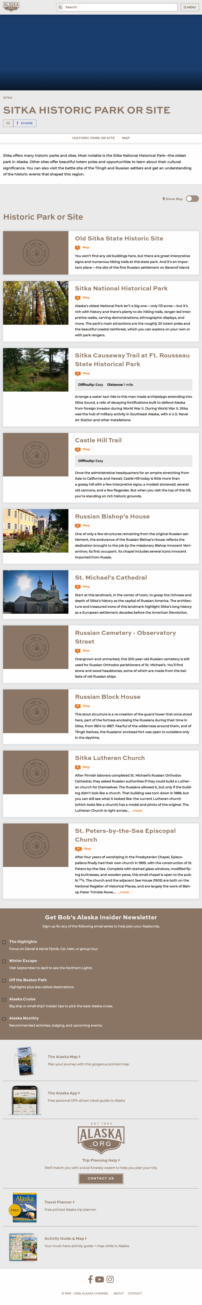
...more (136, 811)
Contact (135, 1293)
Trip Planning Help (101, 1160)
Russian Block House (107, 697)
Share (25, 123)
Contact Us (101, 1178)
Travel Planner (59, 1202)
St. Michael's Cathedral (111, 578)
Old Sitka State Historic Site (119, 239)
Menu (190, 7)
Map (126, 138)
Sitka (7, 97)
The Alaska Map (64, 1057)
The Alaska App (64, 1093)
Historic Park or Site (93, 138)
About (118, 1293)
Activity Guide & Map (65, 1239)
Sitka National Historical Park (121, 289)
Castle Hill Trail (98, 440)
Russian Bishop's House (112, 517)
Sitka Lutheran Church (110, 758)
